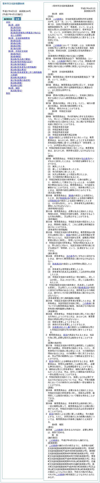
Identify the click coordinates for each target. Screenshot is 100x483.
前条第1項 (64, 198)
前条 (68, 235)
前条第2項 (57, 264)
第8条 (71, 195)
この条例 (57, 19)
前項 (51, 137)
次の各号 (86, 158)
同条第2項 (54, 201)
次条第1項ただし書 (61, 327)
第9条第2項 (83, 287)
